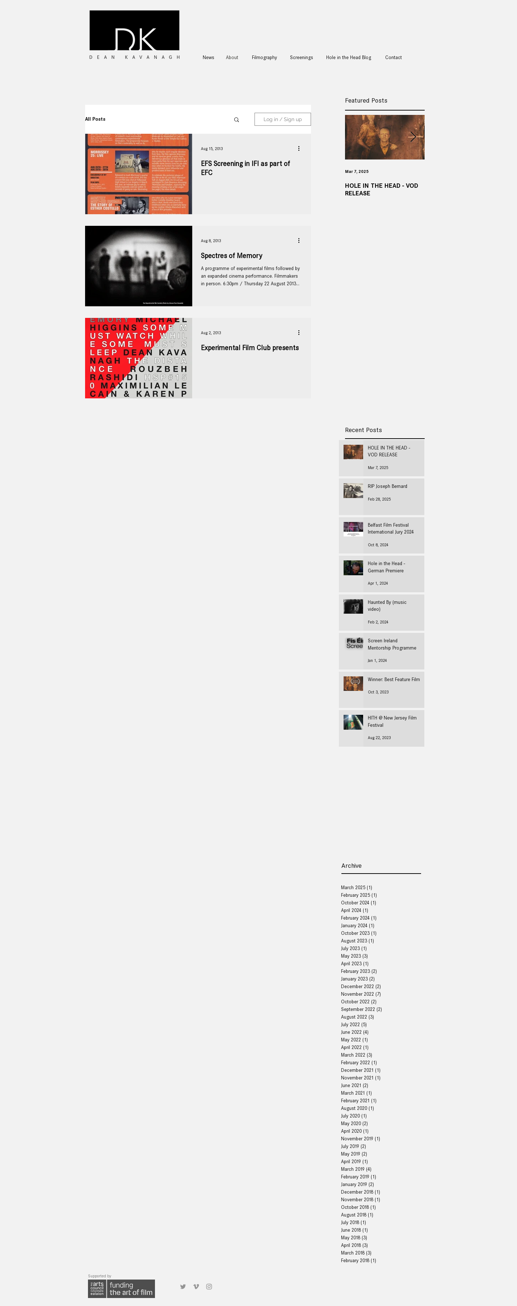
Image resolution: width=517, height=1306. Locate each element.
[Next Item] (413, 137)
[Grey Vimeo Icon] (196, 1286)
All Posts (95, 119)
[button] (236, 120)
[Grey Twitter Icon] (183, 1286)
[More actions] (301, 148)
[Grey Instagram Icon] (209, 1286)
